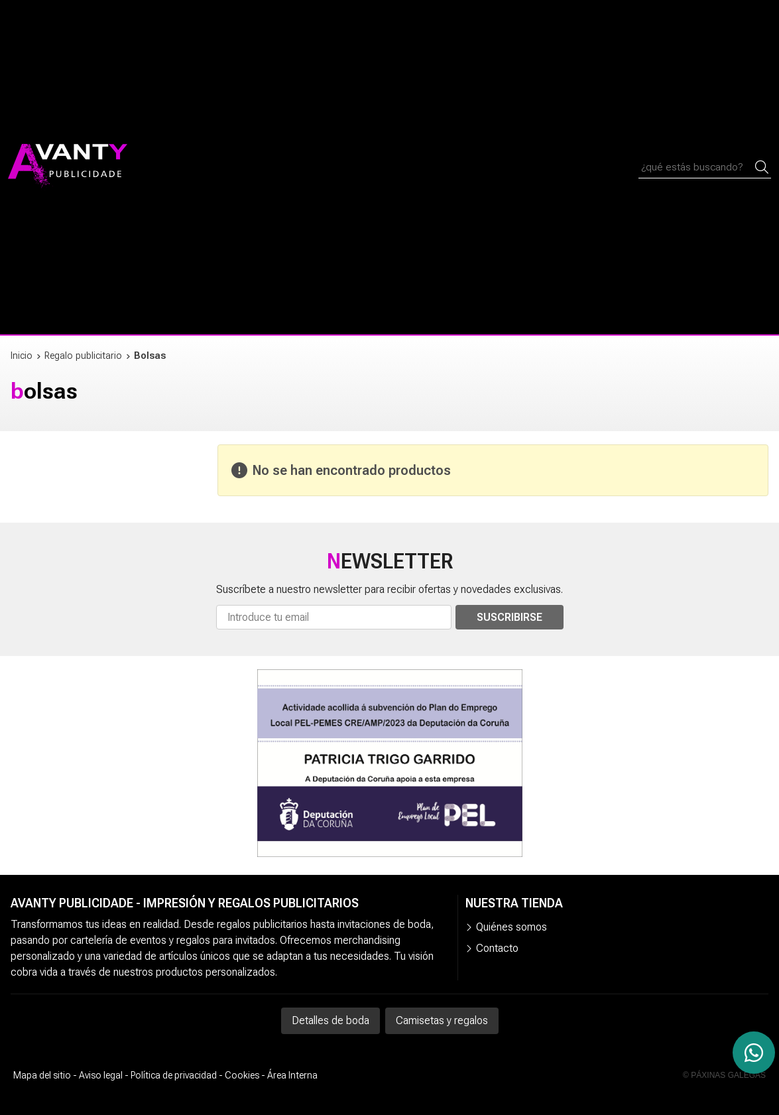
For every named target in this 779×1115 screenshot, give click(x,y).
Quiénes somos (511, 927)
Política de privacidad (174, 1075)
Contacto (497, 948)
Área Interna (292, 1075)
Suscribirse (509, 617)
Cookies (242, 1075)
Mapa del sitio (42, 1075)
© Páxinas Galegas (724, 1075)
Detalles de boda (330, 1020)
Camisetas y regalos (442, 1020)
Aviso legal (101, 1075)
